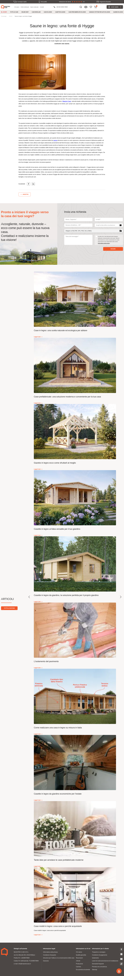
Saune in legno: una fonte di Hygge (23, 16)
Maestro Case (66, 101)
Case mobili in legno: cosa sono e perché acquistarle (58, 926)
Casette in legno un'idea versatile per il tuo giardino (57, 529)
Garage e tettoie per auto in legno (99, 12)
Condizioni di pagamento (99, 955)
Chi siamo (16, 7)
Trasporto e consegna (98, 952)
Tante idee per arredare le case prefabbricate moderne (58, 860)
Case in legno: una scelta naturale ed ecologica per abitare (60, 330)
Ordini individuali (25, 7)
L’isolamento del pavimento (46, 661)
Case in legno (48, 12)
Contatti (42, 7)
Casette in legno (60, 12)
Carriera (78, 966)
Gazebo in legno (118, 12)
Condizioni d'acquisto (49, 955)
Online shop (25, 12)
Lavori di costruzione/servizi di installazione (105, 961)
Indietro (26, 194)
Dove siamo (114, 7)
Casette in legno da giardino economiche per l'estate (58, 794)
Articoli (10, 16)
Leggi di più (37, 336)
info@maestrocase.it (24, 964)
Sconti (5, 12)
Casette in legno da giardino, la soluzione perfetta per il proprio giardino (66, 595)
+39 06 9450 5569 (62, 7)
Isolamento (95, 958)
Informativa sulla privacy (104, 243)
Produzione (79, 964)
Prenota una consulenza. (99, 966)
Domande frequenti (98, 964)
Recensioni (79, 958)
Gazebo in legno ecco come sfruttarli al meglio (55, 463)
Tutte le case (14, 12)
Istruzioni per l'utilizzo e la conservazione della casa (58, 958)
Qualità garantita (81, 955)
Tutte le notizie (9, 608)
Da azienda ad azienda (83, 969)
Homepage (4, 16)
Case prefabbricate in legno (77, 12)
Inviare (113, 249)
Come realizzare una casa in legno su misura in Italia (58, 728)
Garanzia (46, 961)
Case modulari (36, 12)
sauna (55, 140)
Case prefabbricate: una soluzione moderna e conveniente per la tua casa (67, 397)
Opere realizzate (34, 7)
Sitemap (94, 969)
